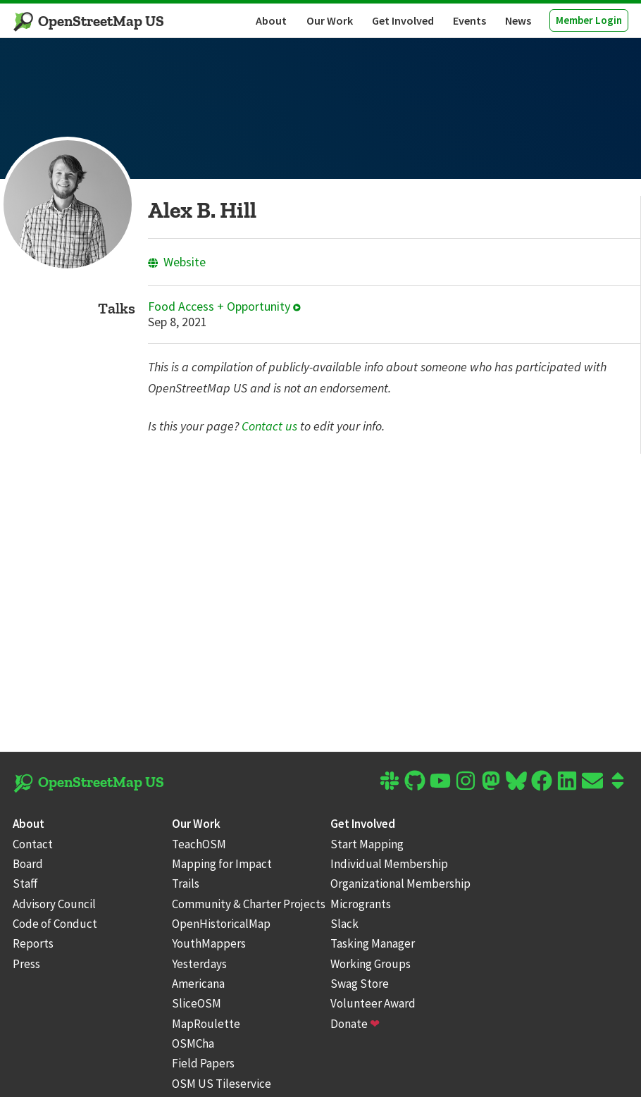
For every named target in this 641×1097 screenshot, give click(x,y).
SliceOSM (196, 1003)
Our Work (329, 20)
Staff (25, 883)
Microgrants (360, 904)
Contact (33, 844)
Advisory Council (54, 904)
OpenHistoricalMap (221, 923)
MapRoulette (206, 1023)
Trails (185, 883)
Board (28, 864)
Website (177, 262)
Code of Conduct (55, 923)
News (518, 20)
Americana (198, 983)
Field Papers (203, 1063)
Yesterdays (199, 964)
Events (469, 20)
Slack (344, 923)
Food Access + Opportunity (224, 306)
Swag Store (359, 983)
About (271, 20)
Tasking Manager (372, 943)
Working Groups (370, 964)
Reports (33, 943)
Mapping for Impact (222, 864)
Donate (355, 1023)
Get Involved (403, 20)
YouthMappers (209, 943)
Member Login (589, 20)
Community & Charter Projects (248, 904)
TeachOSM (199, 844)
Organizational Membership (400, 883)
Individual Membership (389, 864)
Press (26, 964)
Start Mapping (367, 844)
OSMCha (193, 1043)
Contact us (269, 426)
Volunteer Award (373, 1003)
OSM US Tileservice (221, 1083)
